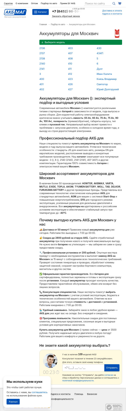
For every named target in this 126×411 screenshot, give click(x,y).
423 (70, 79)
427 (70, 89)
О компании (22, 3)
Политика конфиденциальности (57, 399)
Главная (43, 24)
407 (70, 53)
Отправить (111, 367)
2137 (42, 53)
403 (70, 48)
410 (70, 63)
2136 (42, 48)
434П (100, 53)
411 (70, 68)
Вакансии (92, 394)
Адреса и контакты (112, 13)
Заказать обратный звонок (66, 16)
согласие (108, 375)
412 (70, 73)
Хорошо (13, 401)
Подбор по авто (49, 3)
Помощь (78, 394)
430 (99, 48)
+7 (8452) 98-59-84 (68, 11)
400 (41, 79)
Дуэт (100, 68)
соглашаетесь (40, 392)
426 (70, 84)
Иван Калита (104, 73)
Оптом (34, 3)
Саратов (8, 3)
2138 (42, 58)
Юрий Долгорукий (108, 89)
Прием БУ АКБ (67, 3)
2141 (41, 68)
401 (41, 84)
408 (70, 58)
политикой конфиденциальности (78, 380)
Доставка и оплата (112, 10)
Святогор (102, 84)
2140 (42, 63)
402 (41, 89)
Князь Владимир (107, 79)
